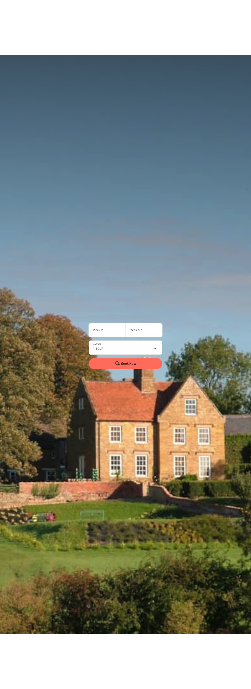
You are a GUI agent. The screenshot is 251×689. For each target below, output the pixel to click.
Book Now (125, 364)
